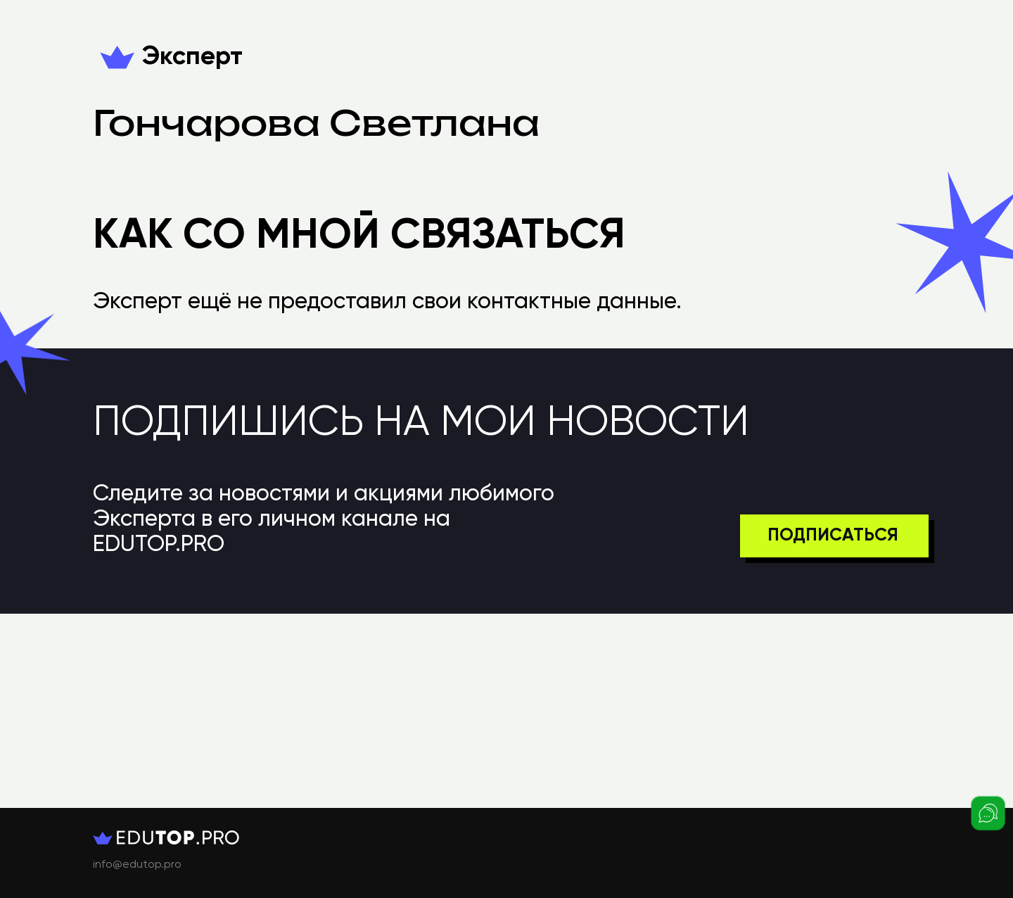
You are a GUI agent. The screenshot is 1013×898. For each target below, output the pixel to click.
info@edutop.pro (137, 865)
